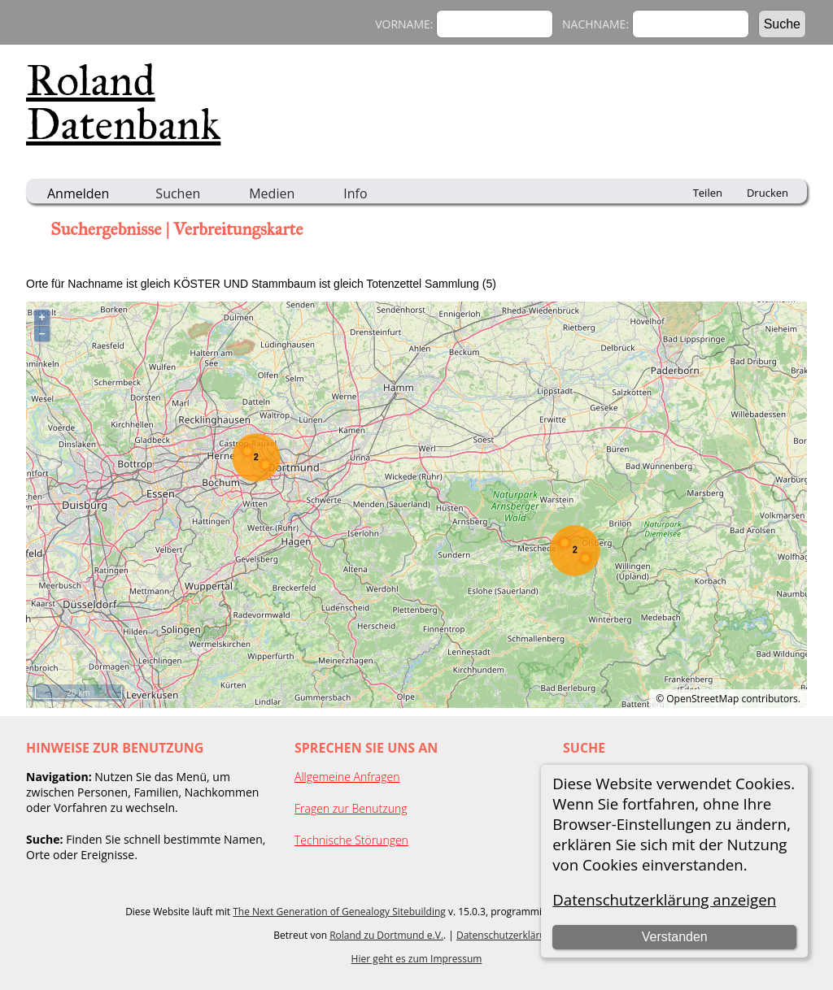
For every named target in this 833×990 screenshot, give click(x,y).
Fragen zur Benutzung (351, 808)
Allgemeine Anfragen (347, 776)
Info (355, 193)
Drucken (767, 192)
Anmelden (78, 193)
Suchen (177, 193)
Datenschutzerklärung (506, 935)
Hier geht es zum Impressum (416, 959)
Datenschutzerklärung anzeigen (664, 899)
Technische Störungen (351, 840)
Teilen (707, 192)
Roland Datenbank (123, 102)
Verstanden (675, 937)
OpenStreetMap (702, 699)
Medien (271, 193)
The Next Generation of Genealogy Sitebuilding (339, 911)
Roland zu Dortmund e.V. (386, 935)
